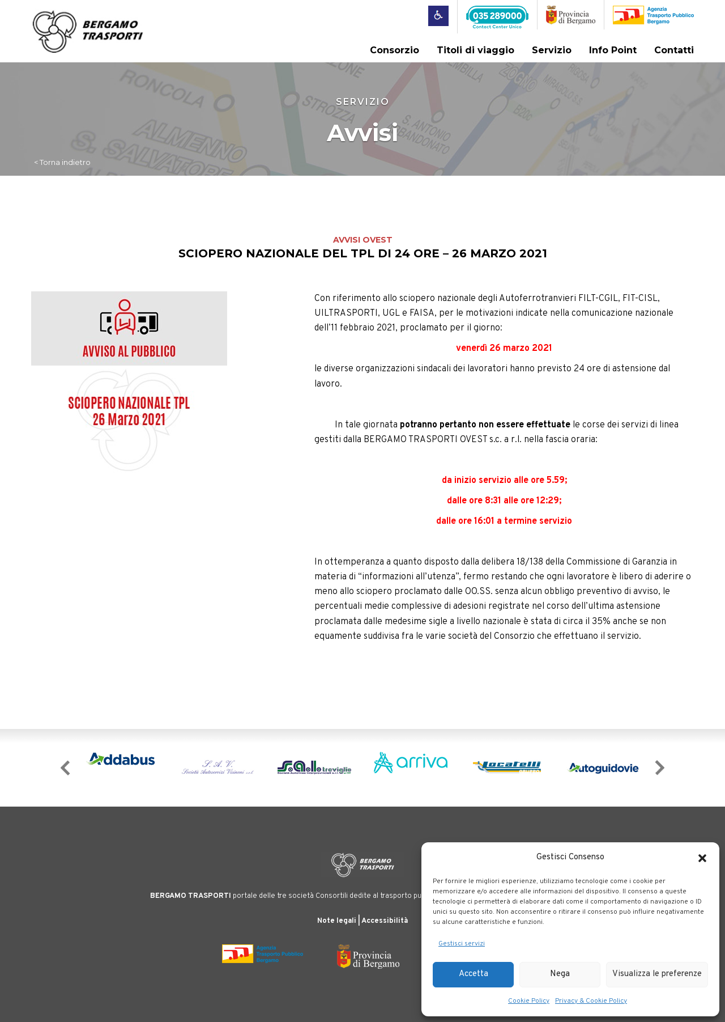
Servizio (552, 50)
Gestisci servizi (461, 943)
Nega (560, 974)
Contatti (674, 50)
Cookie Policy (528, 1001)
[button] (702, 858)
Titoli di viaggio (475, 50)
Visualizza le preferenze (657, 974)
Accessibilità (384, 920)
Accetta (473, 974)
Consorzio (394, 50)
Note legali (336, 920)
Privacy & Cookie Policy (591, 1001)
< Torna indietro (62, 161)
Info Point (613, 50)
